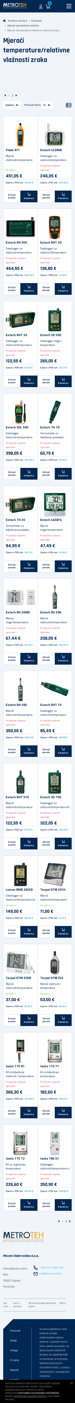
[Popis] (68, 105)
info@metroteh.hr (50, 1274)
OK (71, 1383)
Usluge (14, 1350)
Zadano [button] (9, 105)
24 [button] (44, 105)
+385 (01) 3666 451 (51, 1268)
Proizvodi (36, 20)
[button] (41, 6)
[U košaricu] (28, 196)
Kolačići (62, 1303)
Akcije (13, 1340)
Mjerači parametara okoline (23, 25)
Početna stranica (15, 20)
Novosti (14, 1370)
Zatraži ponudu (12, 196)
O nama (14, 1360)
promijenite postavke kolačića (29, 1396)
